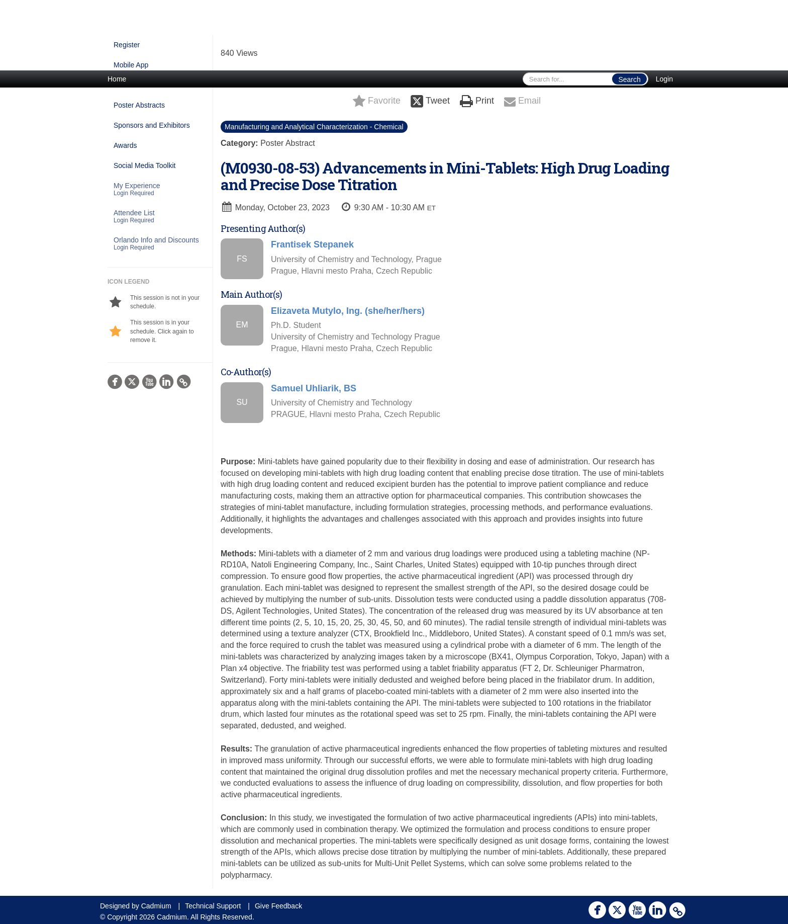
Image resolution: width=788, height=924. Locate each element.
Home (117, 79)
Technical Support (213, 906)
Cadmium (156, 906)
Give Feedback (278, 906)
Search (629, 79)
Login (664, 79)
